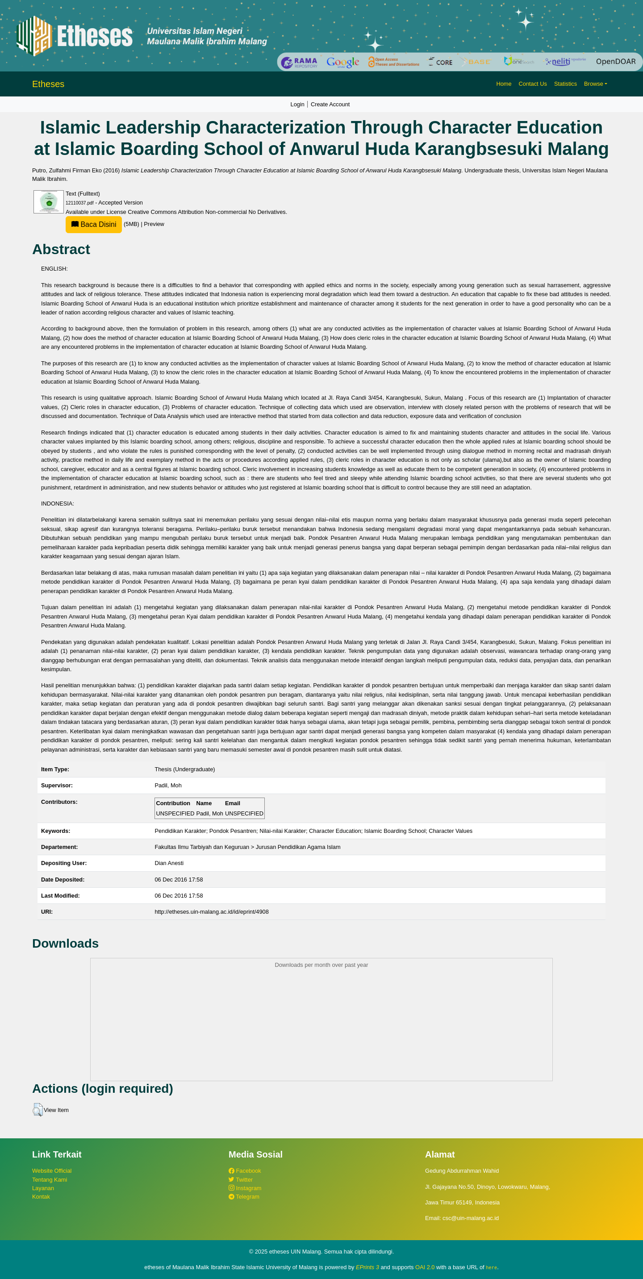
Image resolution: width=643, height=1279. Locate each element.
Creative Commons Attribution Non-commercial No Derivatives (206, 212)
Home (503, 83)
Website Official (51, 1170)
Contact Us (533, 83)
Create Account (330, 104)
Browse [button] (593, 83)
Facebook (245, 1170)
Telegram (244, 1196)
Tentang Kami (49, 1179)
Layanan (43, 1188)
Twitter (241, 1179)
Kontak (41, 1196)
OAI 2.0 (424, 1267)
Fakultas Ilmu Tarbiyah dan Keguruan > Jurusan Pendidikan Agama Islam (247, 847)
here (491, 1267)
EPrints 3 (367, 1267)
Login (298, 104)
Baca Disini (93, 224)
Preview (154, 224)
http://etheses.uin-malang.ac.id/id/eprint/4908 (211, 911)
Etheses (48, 84)
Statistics (565, 83)
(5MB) (103, 224)
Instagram (245, 1188)
